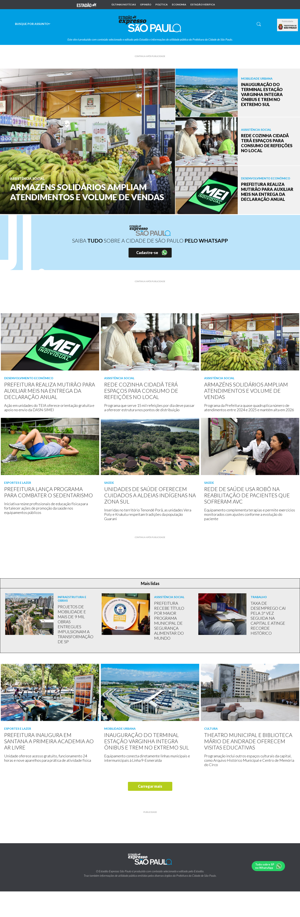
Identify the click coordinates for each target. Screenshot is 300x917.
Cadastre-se (147, 252)
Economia (179, 4)
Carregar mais (150, 786)
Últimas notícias (123, 4)
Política (161, 4)
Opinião (145, 4)
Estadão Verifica (202, 4)
